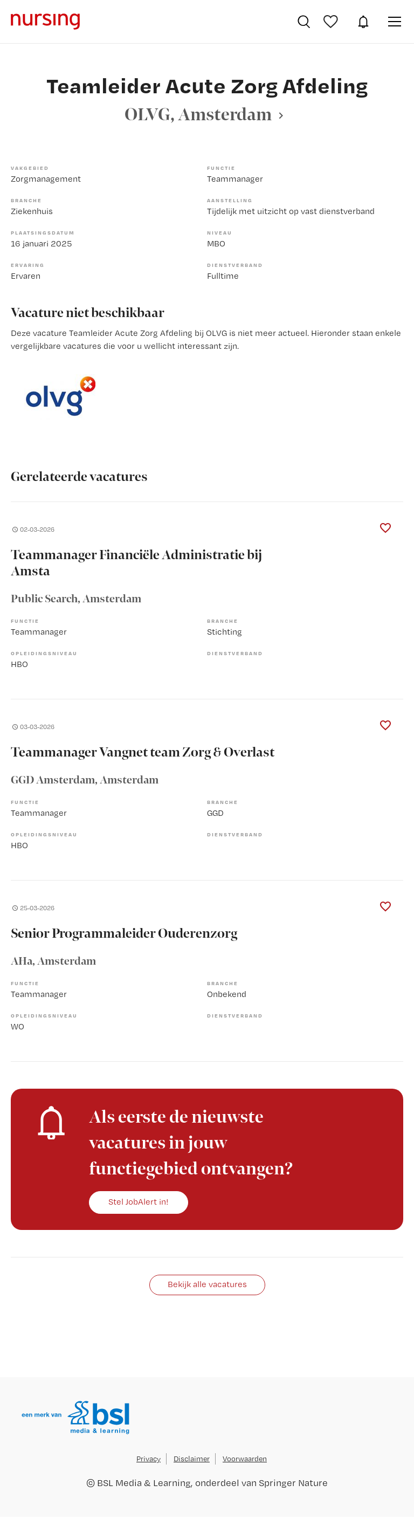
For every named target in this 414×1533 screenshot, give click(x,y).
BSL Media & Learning (144, 1482)
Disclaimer (192, 1458)
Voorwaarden (245, 1458)
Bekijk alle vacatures (207, 1284)
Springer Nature (293, 1482)
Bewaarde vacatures (332, 21)
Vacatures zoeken (304, 21)
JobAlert (363, 21)
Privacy (148, 1458)
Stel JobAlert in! (138, 1202)
